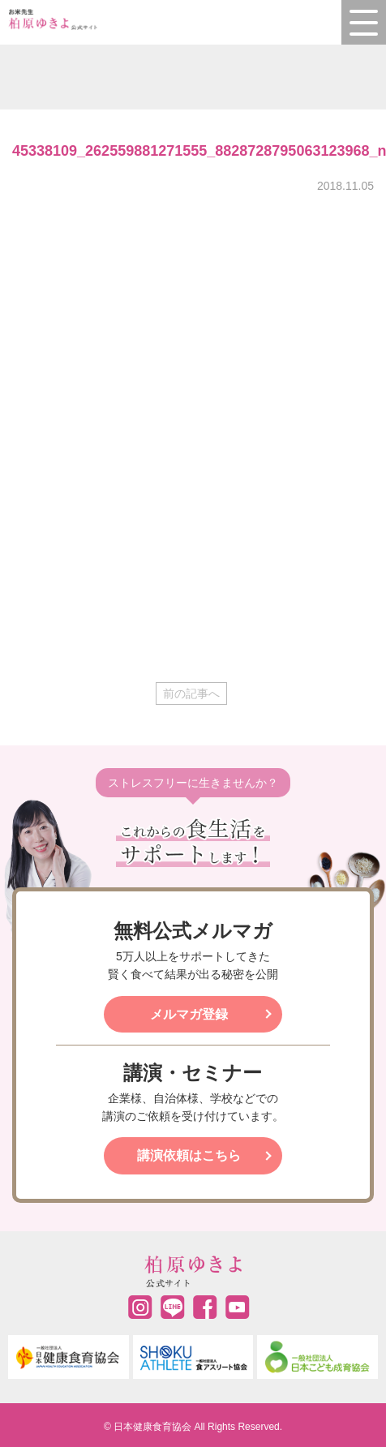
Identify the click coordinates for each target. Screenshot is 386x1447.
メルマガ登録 (189, 1014)
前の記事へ (191, 693)
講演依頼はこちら (189, 1155)
